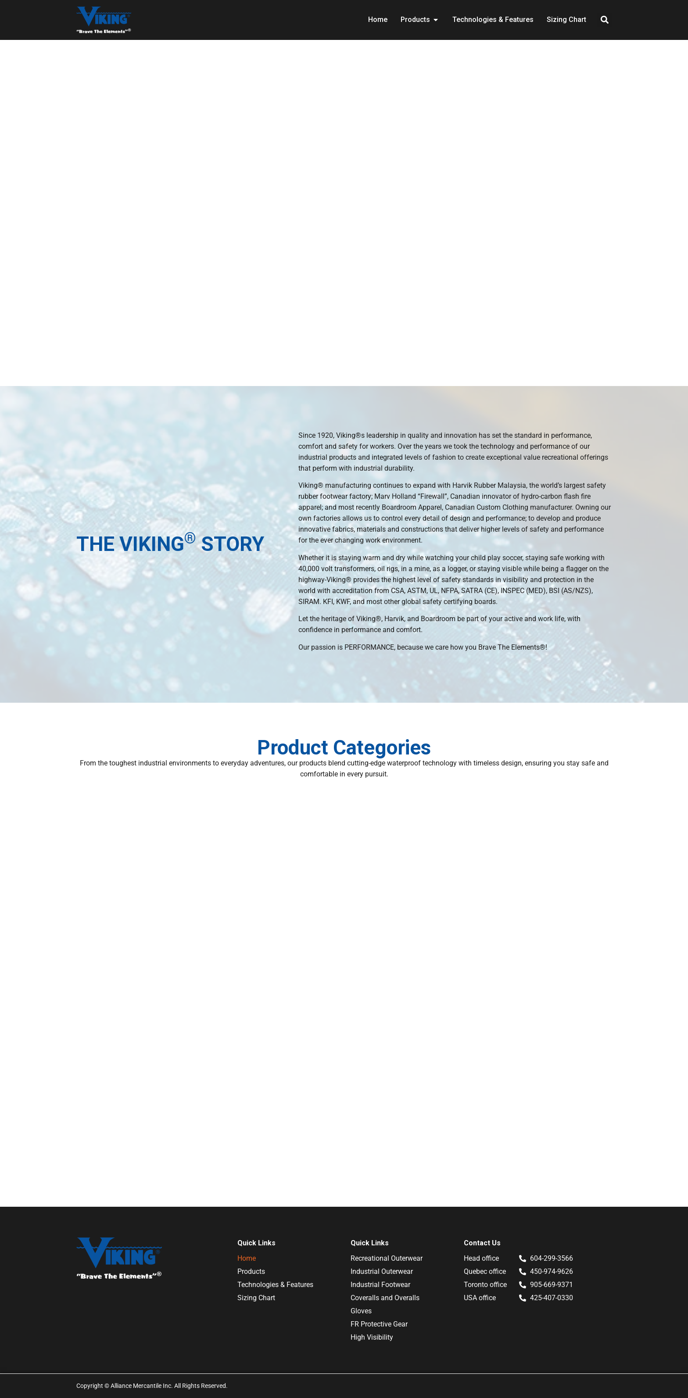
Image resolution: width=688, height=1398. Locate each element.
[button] (604, 20)
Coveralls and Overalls (385, 1298)
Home (246, 1258)
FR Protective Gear (379, 1324)
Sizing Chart (256, 1298)
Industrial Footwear (380, 1284)
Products (251, 1271)
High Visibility (372, 1337)
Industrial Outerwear (382, 1271)
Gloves (361, 1311)
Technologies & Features (275, 1284)
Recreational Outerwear (387, 1258)
